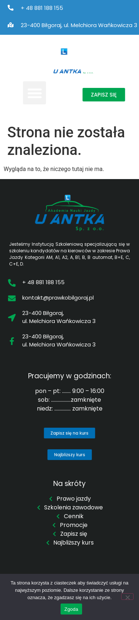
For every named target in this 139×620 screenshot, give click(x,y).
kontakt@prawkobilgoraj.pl (58, 297)
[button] (34, 92)
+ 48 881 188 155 (42, 8)
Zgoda (71, 609)
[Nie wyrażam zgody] (127, 596)
